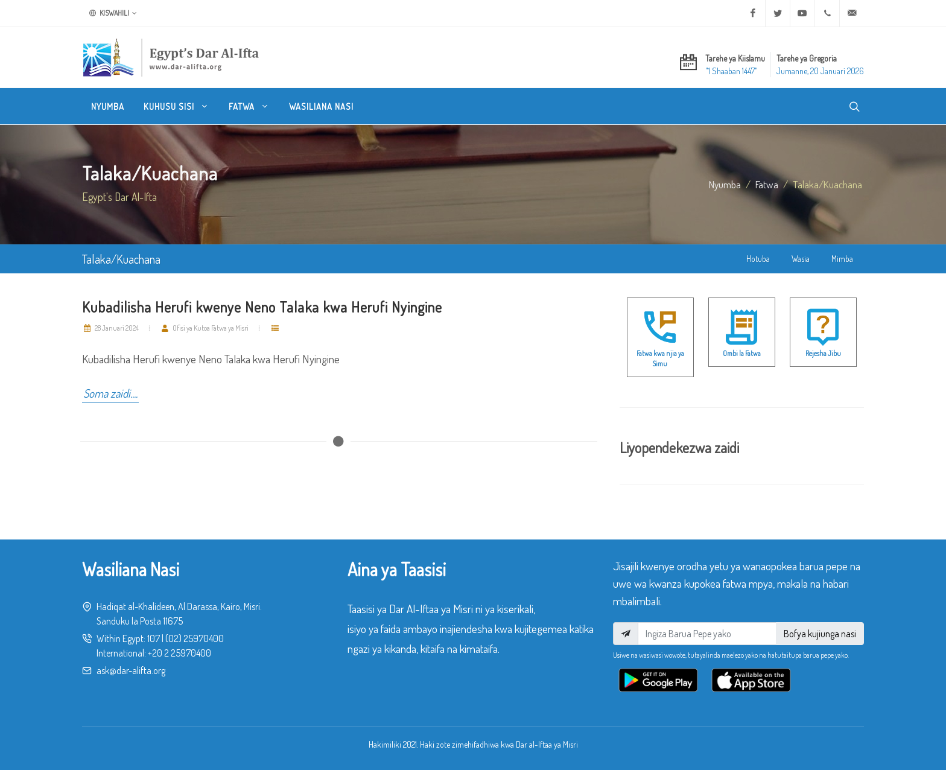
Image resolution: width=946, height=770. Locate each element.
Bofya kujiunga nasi (820, 634)
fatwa (766, 184)
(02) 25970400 (194, 638)
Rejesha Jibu (823, 353)
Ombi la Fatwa (742, 353)
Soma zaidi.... (110, 393)
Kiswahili (113, 13)
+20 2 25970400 (179, 653)
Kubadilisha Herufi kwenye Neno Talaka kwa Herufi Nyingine (262, 307)
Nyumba (725, 184)
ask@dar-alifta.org (131, 670)
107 (153, 638)
